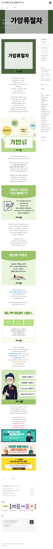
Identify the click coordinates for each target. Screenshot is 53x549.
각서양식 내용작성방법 (7, 488)
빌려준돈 (42, 102)
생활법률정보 (43, 58)
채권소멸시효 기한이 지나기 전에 (9, 495)
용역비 (46, 97)
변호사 (49, 113)
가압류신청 (48, 127)
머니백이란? (43, 42)
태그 (8, 7)
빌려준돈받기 (43, 108)
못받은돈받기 (47, 129)
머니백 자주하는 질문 (46, 45)
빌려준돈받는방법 (44, 100)
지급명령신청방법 (44, 126)
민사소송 (48, 124)
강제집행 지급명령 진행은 (8, 492)
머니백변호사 (43, 111)
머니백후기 (43, 127)
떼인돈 (42, 115)
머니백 (42, 95)
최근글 (42, 84)
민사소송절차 (43, 124)
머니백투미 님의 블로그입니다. (10, 523)
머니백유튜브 (43, 117)
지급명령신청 (43, 106)
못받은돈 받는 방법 (7, 486)
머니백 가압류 (44, 53)
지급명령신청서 (44, 99)
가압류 (46, 131)
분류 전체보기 (44, 39)
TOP (50, 544)
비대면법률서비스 (44, 109)
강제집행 (42, 131)
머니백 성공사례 (44, 48)
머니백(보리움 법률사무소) (13, 3)
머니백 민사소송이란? (45, 73)
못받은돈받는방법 (44, 104)
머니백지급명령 (44, 113)
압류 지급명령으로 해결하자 (8, 493)
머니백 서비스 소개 (45, 43)
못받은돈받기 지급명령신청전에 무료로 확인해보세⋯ (46, 79)
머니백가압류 (43, 118)
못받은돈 (42, 97)
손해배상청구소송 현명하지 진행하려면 (11, 490)
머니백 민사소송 (45, 51)
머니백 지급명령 (45, 50)
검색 (47, 3)
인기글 (46, 84)
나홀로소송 (46, 115)
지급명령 (42, 129)
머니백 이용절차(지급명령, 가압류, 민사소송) (46, 70)
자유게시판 (43, 60)
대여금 (48, 111)
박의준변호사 (43, 122)
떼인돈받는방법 (44, 120)
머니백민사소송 (47, 95)
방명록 (14, 7)
